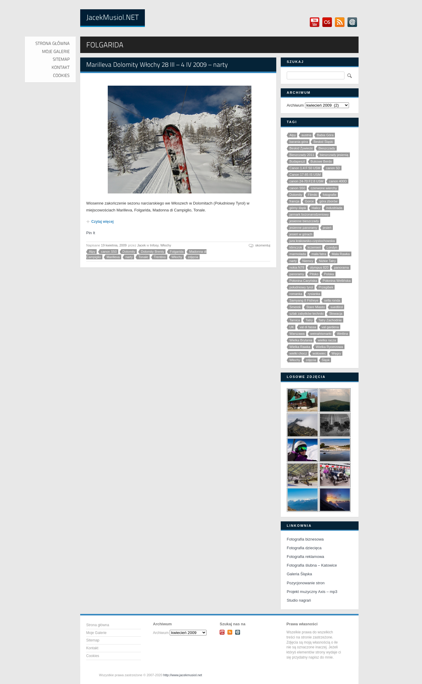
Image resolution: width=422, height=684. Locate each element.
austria (306, 135)
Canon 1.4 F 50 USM (304, 168)
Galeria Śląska (299, 574)
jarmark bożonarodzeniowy (309, 214)
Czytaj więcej (102, 222)
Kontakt (92, 648)
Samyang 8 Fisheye (303, 300)
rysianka (314, 294)
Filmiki (312, 194)
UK (291, 327)
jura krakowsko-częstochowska (312, 241)
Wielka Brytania (300, 340)
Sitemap (92, 640)
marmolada (297, 254)
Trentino (160, 257)
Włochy (165, 245)
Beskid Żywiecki (301, 148)
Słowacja (335, 313)
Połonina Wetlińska (336, 280)
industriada (334, 208)
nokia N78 (296, 267)
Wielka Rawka (299, 347)
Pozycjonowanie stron (305, 583)
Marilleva (113, 257)
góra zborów (328, 201)
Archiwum (295, 105)
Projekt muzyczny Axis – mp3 (312, 591)
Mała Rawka (341, 254)
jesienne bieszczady (304, 221)
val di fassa (308, 327)
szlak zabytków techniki (306, 313)
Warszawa (297, 333)
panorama (341, 267)
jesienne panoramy (303, 227)
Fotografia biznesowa (305, 539)
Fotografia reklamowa (305, 556)
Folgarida (176, 251)
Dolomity (128, 251)
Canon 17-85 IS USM (305, 174)
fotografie (329, 194)
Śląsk (326, 360)
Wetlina (342, 333)
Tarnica (294, 320)
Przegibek (326, 287)
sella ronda (332, 300)
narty (129, 257)
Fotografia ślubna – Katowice (312, 565)
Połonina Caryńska (303, 280)
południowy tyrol (301, 287)
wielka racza (327, 340)
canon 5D (333, 168)
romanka (295, 294)
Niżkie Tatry (327, 261)
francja (294, 201)
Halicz (316, 208)
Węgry (336, 353)
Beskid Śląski (323, 141)
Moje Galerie (96, 633)
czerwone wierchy (324, 188)
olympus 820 (319, 267)
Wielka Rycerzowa (329, 347)
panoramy (296, 274)
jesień (327, 227)
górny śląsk (297, 208)
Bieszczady (326, 148)
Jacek (141, 245)
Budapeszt (297, 161)
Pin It (90, 233)
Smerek (295, 307)
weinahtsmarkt (321, 333)
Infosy (154, 245)
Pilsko (314, 274)
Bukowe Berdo (321, 161)
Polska (329, 274)
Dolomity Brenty (152, 251)
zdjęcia (193, 257)
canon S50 (109, 251)
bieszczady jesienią (334, 155)
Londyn (332, 247)
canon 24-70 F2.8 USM (306, 181)
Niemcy (307, 261)
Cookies (92, 656)
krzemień (314, 247)
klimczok (295, 247)
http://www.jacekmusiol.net (182, 675)
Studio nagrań (299, 600)
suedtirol (336, 307)
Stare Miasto (315, 307)
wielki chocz (298, 353)
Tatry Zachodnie (330, 320)
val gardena (330, 327)
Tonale (143, 257)
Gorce (309, 201)
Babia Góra (325, 135)
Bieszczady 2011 (301, 155)
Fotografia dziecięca (304, 548)
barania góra (298, 141)
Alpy (92, 251)
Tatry (309, 320)
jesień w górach (300, 234)
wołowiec (319, 353)
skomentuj (262, 245)
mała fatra (319, 254)
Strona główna (97, 625)
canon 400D (338, 181)
